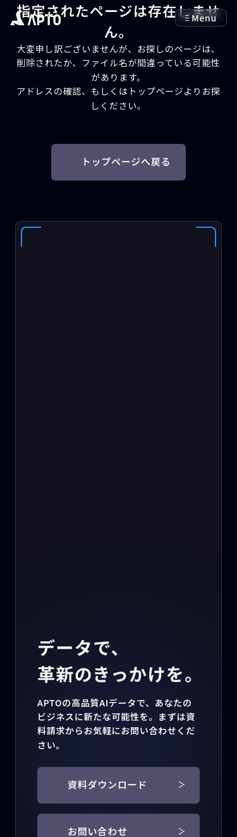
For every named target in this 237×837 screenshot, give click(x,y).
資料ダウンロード (126, 784)
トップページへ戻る (126, 161)
